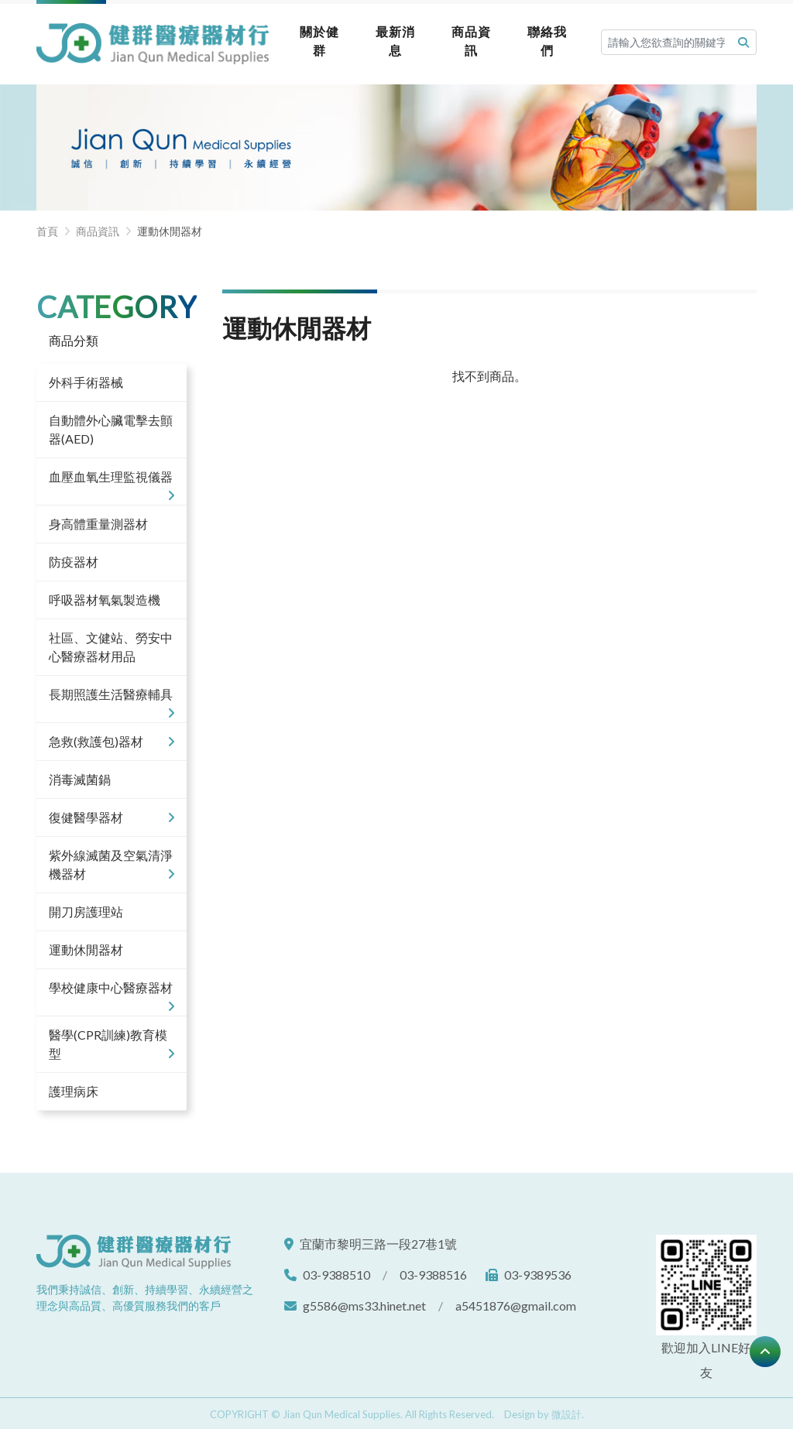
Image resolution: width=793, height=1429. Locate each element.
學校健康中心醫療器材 (111, 990)
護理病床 (73, 1088)
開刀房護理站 (86, 908)
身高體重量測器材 (98, 520)
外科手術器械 (86, 379)
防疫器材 (73, 558)
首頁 (47, 228)
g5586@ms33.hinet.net (364, 1302)
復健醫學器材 (111, 814)
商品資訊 (464, 39)
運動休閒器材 (86, 946)
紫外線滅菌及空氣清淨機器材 (111, 862)
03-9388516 (433, 1271)
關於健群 (309, 39)
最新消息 (387, 39)
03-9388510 (336, 1271)
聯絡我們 (543, 39)
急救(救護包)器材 (111, 738)
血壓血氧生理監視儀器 (111, 479)
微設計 (566, 1411)
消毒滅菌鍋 (80, 776)
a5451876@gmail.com (515, 1302)
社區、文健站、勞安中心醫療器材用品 (111, 643)
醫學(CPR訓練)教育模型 (111, 1042)
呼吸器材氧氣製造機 (104, 596)
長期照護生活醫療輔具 (111, 697)
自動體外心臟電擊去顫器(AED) (111, 426)
